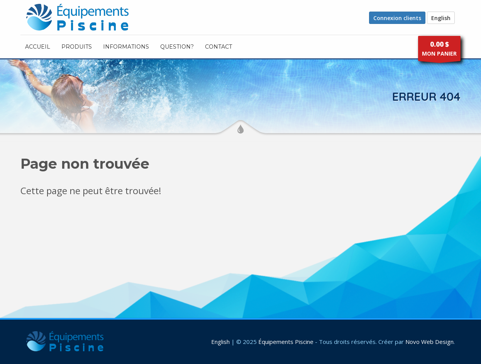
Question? (177, 46)
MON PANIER (439, 50)
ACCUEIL (37, 46)
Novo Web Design (429, 341)
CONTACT (218, 46)
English (441, 18)
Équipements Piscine (285, 341)
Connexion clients (397, 18)
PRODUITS (76, 46)
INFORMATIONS (126, 46)
